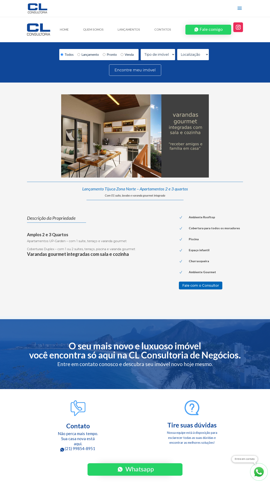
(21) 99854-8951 (78, 448)
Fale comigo (211, 29)
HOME (64, 29)
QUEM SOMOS (93, 29)
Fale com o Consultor (200, 286)
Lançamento (88, 54)
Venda (127, 54)
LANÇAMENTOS (129, 29)
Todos (67, 54)
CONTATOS (162, 29)
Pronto (110, 54)
